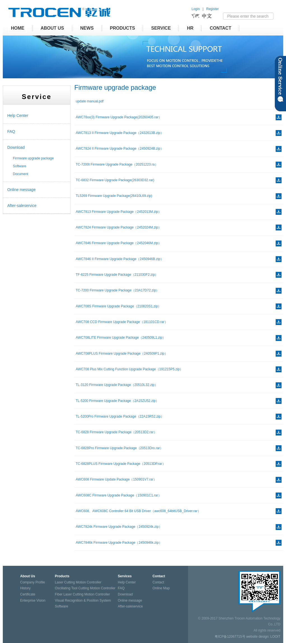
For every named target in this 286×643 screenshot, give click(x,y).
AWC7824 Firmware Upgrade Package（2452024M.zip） (118, 227)
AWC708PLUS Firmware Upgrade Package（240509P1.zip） (122, 353)
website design (257, 637)
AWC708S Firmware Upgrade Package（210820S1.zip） (118, 306)
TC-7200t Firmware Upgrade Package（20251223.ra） (117, 164)
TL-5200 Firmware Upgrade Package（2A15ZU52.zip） (117, 401)
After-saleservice (21, 205)
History (25, 588)
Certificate (27, 594)
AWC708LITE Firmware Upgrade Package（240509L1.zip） (121, 338)
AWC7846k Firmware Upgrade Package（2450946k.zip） (119, 543)
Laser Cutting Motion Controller (78, 582)
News (87, 28)
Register (212, 9)
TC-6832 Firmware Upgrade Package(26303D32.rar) (115, 180)
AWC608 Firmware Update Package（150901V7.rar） (116, 479)
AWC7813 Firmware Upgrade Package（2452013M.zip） (118, 212)
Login (196, 9)
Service (161, 28)
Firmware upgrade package (33, 158)
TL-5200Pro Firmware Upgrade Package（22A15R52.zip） (120, 416)
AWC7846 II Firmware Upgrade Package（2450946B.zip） (120, 259)
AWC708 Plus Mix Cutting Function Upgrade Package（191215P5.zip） (129, 369)
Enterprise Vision (33, 600)
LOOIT (275, 637)
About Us (52, 28)
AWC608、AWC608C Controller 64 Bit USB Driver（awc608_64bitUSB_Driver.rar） (138, 511)
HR (190, 28)
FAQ (11, 131)
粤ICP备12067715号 (230, 637)
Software (19, 166)
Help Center (17, 115)
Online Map (161, 588)
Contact (220, 28)
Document (20, 174)
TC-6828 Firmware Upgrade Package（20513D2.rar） (116, 432)
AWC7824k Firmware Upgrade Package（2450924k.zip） (119, 527)
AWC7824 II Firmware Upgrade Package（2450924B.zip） (120, 148)
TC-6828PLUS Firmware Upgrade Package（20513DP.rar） (121, 464)
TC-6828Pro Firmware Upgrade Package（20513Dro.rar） (119, 448)
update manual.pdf (90, 101)
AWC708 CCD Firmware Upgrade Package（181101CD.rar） (122, 322)
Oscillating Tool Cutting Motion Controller (85, 588)
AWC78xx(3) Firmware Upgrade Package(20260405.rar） (119, 117)
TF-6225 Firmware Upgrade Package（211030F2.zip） (117, 275)
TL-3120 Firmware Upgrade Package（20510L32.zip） (117, 385)
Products (122, 28)
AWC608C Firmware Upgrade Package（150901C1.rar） (118, 495)
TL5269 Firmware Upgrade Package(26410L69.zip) (114, 196)
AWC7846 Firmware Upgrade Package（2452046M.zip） (118, 243)
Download (16, 147)
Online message (21, 189)
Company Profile (32, 582)
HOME (17, 28)
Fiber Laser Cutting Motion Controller (82, 594)
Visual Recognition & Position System (83, 600)
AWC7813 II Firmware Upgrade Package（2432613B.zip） (120, 133)
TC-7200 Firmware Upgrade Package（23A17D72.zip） (118, 290)
